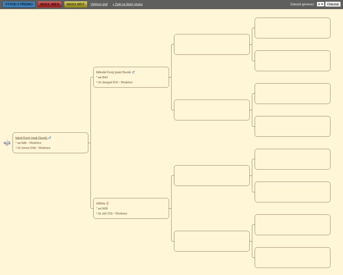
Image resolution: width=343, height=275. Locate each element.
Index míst (76, 4)
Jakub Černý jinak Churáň (31, 138)
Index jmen (49, 4)
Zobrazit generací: (302, 4)
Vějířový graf (99, 4)
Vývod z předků (19, 4)
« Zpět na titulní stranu (127, 4)
